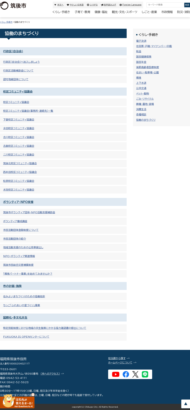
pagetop (185, 403)
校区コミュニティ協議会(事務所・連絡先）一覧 (28, 111)
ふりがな (94, 5)
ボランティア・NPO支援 (18, 201)
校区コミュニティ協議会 (18, 91)
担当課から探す (117, 358)
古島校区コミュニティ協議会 (18, 146)
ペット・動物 (142, 93)
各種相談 (141, 114)
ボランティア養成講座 (15, 221)
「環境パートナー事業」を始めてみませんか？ (27, 273)
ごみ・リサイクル (145, 99)
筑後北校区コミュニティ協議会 (20, 163)
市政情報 (167, 11)
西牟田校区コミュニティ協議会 (20, 172)
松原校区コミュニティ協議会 (18, 181)
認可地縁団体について (15, 79)
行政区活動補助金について (18, 70)
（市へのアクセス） (50, 373)
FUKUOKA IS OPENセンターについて (26, 336)
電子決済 (141, 41)
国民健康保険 (143, 56)
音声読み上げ (110, 5)
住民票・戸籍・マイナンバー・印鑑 (154, 46)
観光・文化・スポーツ (124, 11)
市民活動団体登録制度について (21, 230)
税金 (138, 51)
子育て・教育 (82, 11)
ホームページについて (120, 362)
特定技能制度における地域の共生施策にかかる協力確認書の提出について (44, 328)
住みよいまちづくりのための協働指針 (24, 296)
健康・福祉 (101, 11)
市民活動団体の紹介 (14, 238)
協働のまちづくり (145, 120)
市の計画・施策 (12, 286)
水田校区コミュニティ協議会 (18, 128)
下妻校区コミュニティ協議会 (18, 119)
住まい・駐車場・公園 (147, 72)
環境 (138, 77)
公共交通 (141, 88)
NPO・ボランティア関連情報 (19, 256)
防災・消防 (183, 11)
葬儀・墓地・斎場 (145, 104)
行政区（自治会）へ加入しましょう (21, 62)
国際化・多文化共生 (15, 317)
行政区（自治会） (13, 51)
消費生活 (141, 109)
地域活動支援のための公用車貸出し (23, 247)
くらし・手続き (61, 11)
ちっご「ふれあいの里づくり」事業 (21, 305)
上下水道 (141, 83)
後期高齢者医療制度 (147, 67)
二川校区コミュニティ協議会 (18, 154)
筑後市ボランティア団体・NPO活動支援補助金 (29, 212)
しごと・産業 (149, 11)
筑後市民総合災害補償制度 (18, 265)
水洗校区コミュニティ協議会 (18, 189)
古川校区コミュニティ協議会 (18, 137)
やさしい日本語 (77, 5)
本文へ (60, 5)
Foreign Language (132, 5)
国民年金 (141, 62)
